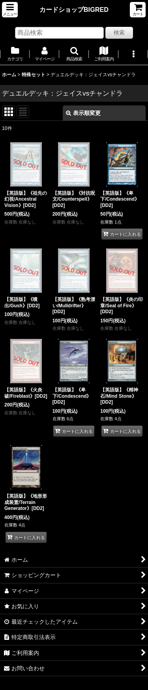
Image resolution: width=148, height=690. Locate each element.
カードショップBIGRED (74, 9)
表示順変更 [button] (83, 113)
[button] (10, 9)
